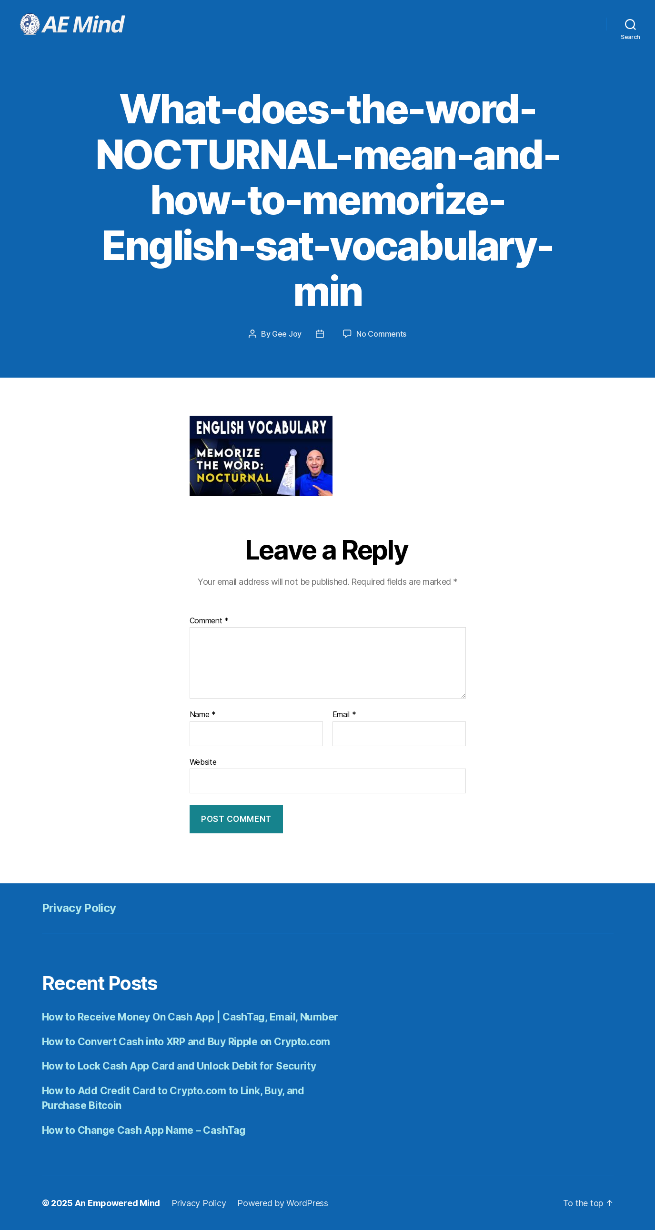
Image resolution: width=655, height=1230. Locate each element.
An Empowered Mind (117, 1203)
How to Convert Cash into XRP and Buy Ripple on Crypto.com (186, 1042)
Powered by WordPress (282, 1203)
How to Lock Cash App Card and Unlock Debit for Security (179, 1066)
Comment (209, 621)
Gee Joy (287, 334)
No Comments (381, 334)
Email (344, 714)
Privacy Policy (79, 908)
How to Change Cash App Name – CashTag (144, 1130)
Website (203, 762)
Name (203, 714)
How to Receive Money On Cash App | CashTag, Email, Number (190, 1017)
